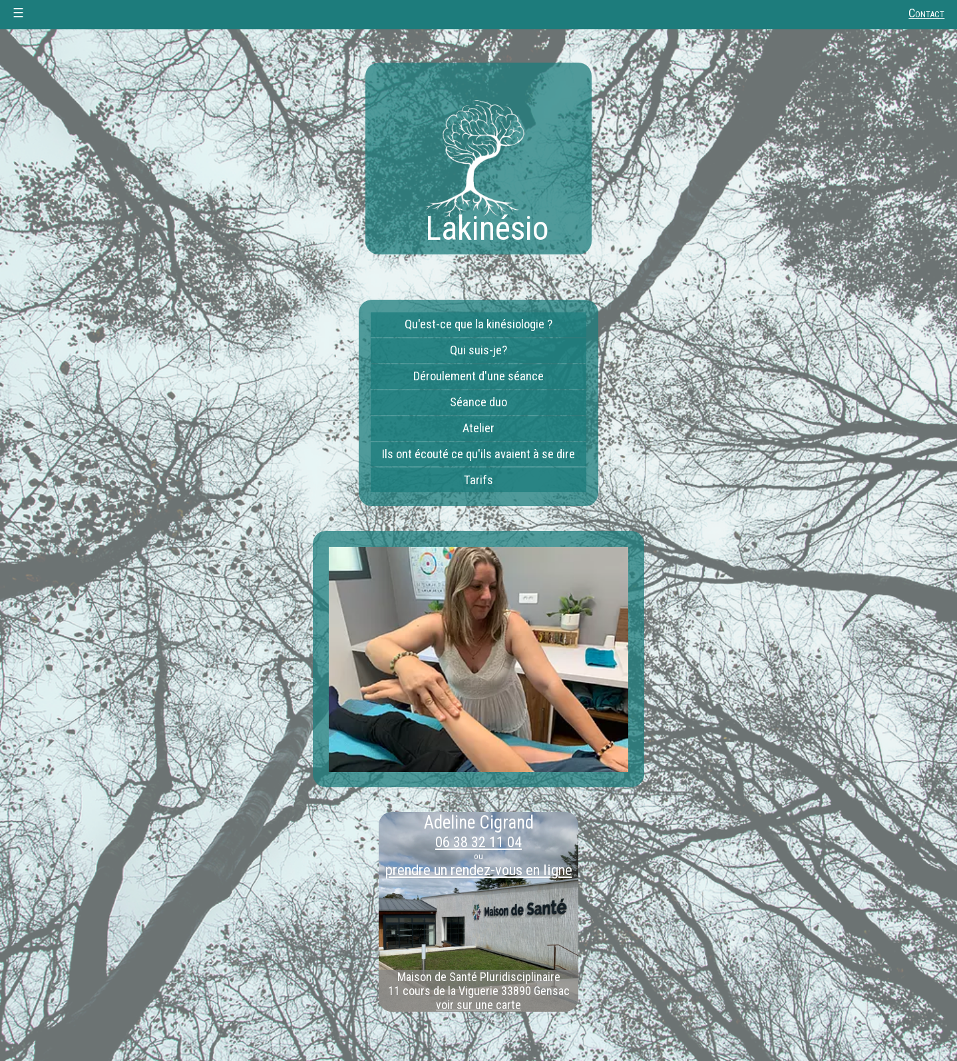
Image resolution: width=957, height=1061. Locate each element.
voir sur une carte (478, 1005)
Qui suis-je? (478, 350)
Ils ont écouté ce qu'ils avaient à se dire (478, 454)
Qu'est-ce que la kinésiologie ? (478, 324)
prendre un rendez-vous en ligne (478, 870)
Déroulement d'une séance (478, 376)
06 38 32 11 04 (478, 842)
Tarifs (478, 480)
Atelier (478, 428)
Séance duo (478, 402)
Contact (926, 13)
